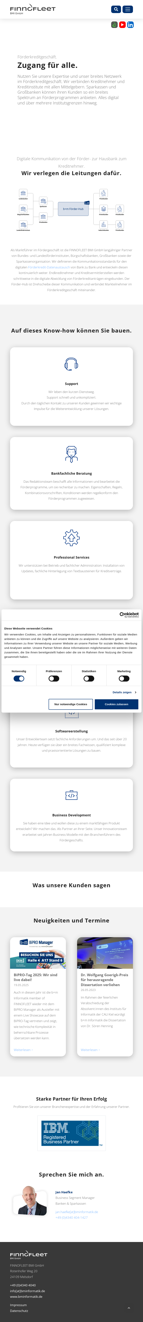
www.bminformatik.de (26, 1296)
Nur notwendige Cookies (70, 704)
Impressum (18, 1305)
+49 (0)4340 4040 (23, 1285)
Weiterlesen (22, 1050)
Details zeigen (122, 692)
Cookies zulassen (116, 704)
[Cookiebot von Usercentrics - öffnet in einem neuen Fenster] (122, 615)
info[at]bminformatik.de (27, 1291)
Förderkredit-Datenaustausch (49, 267)
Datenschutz (19, 1311)
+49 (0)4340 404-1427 (71, 1217)
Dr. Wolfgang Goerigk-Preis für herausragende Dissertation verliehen (104, 979)
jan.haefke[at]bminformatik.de (76, 1212)
